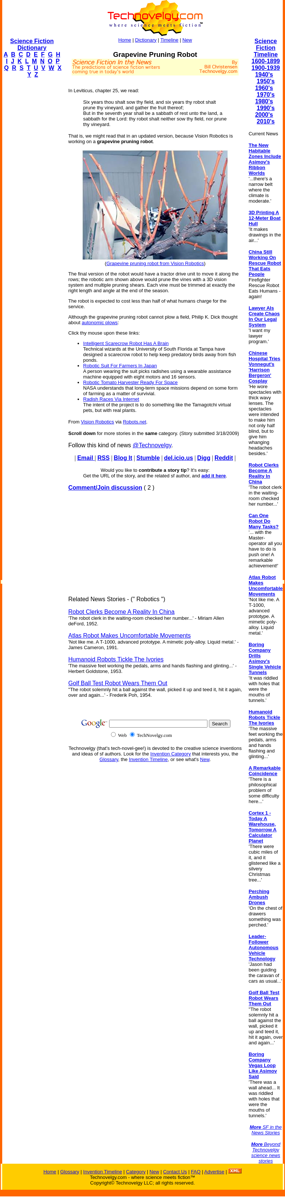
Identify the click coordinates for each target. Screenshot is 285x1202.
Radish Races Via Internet (111, 399)
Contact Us (175, 1171)
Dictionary (146, 40)
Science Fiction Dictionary (31, 44)
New (187, 40)
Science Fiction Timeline (266, 48)
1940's (264, 74)
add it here (214, 475)
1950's (266, 81)
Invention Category (170, 754)
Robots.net (134, 422)
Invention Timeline (148, 759)
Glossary (108, 759)
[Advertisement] (32, 195)
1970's (266, 94)
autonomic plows (100, 322)
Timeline (169, 40)
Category (135, 1171)
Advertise (214, 1171)
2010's (266, 121)
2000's (264, 115)
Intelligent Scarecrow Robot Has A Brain (126, 343)
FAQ (195, 1171)
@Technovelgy (151, 445)
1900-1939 (266, 68)
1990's (266, 108)
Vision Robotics (97, 422)
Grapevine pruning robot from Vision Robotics (155, 263)
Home (124, 40)
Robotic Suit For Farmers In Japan (120, 365)
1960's (264, 88)
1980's (264, 101)
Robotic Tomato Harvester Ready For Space (130, 382)
